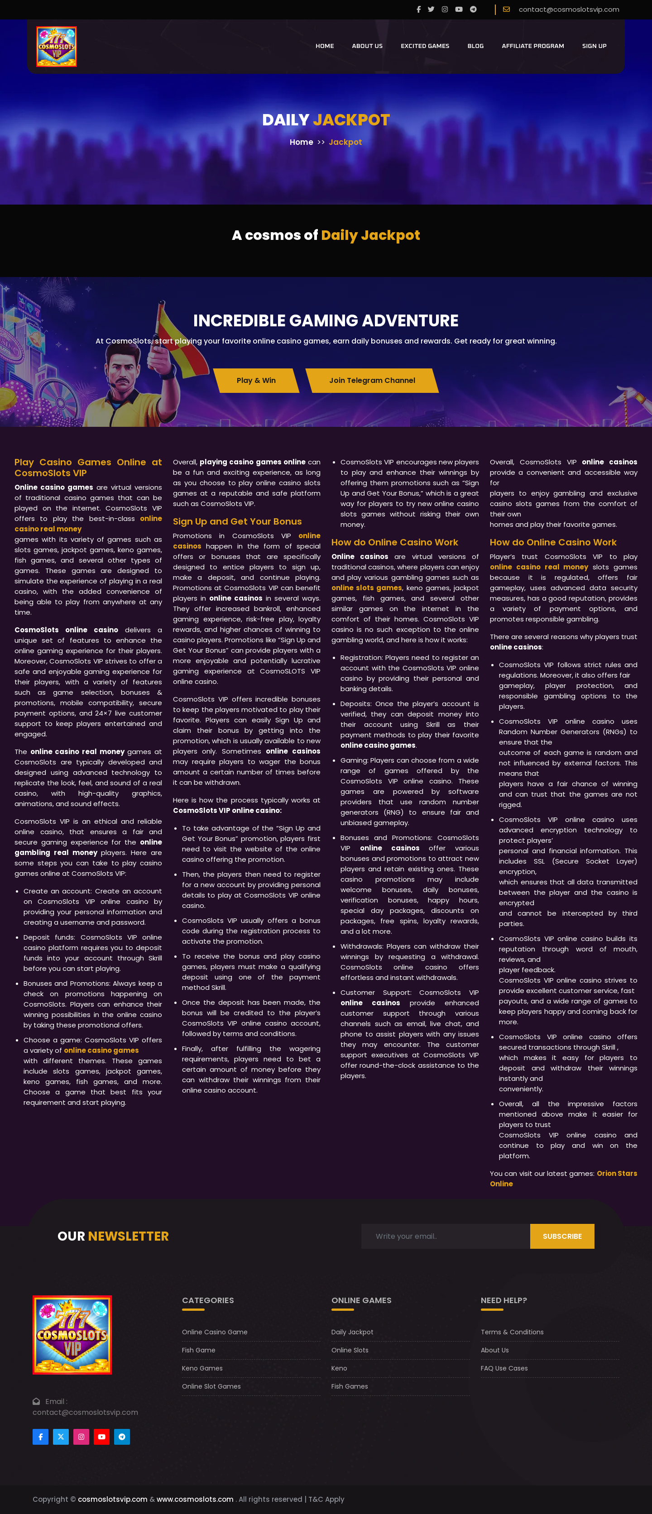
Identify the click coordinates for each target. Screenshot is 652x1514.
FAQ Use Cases (504, 1368)
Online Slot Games (211, 1386)
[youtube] (459, 10)
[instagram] (445, 10)
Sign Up (594, 46)
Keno (339, 1368)
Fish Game (199, 1350)
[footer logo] (72, 1334)
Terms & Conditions (512, 1332)
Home (325, 46)
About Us (367, 46)
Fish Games (349, 1386)
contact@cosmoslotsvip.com (569, 9)
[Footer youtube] (102, 1437)
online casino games (101, 1050)
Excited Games (425, 46)
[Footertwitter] (61, 1437)
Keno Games (202, 1368)
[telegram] (473, 10)
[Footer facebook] (40, 1437)
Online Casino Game (215, 1332)
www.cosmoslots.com (195, 1499)
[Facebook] (419, 10)
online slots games (366, 587)
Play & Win (256, 380)
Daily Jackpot (352, 1332)
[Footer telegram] (122, 1437)
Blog (475, 46)
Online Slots (350, 1350)
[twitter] (431, 10)
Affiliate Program (533, 46)
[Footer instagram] (81, 1437)
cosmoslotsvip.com (113, 1499)
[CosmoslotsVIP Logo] (56, 46)
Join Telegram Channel (372, 380)
